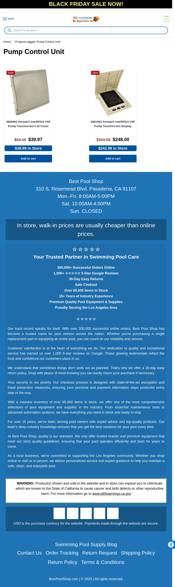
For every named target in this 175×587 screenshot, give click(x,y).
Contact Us (29, 553)
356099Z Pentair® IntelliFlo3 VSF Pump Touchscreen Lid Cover (28, 124)
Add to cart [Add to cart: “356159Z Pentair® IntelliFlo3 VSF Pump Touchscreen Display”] (112, 158)
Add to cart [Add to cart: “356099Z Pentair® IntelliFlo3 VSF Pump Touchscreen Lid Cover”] (28, 158)
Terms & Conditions (102, 562)
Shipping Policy (138, 553)
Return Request (99, 553)
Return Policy (62, 562)
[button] (166, 19)
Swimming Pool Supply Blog (86, 544)
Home (7, 41)
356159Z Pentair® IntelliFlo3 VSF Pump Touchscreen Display (113, 124)
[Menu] (8, 19)
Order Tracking (62, 553)
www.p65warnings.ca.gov (111, 494)
